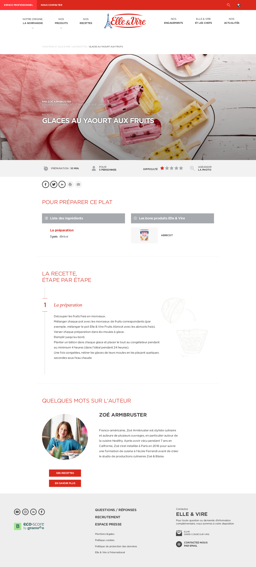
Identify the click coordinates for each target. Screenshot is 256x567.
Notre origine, (33, 21)
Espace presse (108, 524)
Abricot (167, 235)
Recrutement (107, 517)
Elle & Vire (203, 21)
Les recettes (79, 46)
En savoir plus (65, 483)
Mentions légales (104, 533)
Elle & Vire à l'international (110, 552)
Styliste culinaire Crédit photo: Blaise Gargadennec (128, 103)
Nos (61, 21)
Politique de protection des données (116, 546)
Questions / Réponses (115, 510)
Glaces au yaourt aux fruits (106, 46)
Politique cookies (104, 540)
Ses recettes (65, 473)
